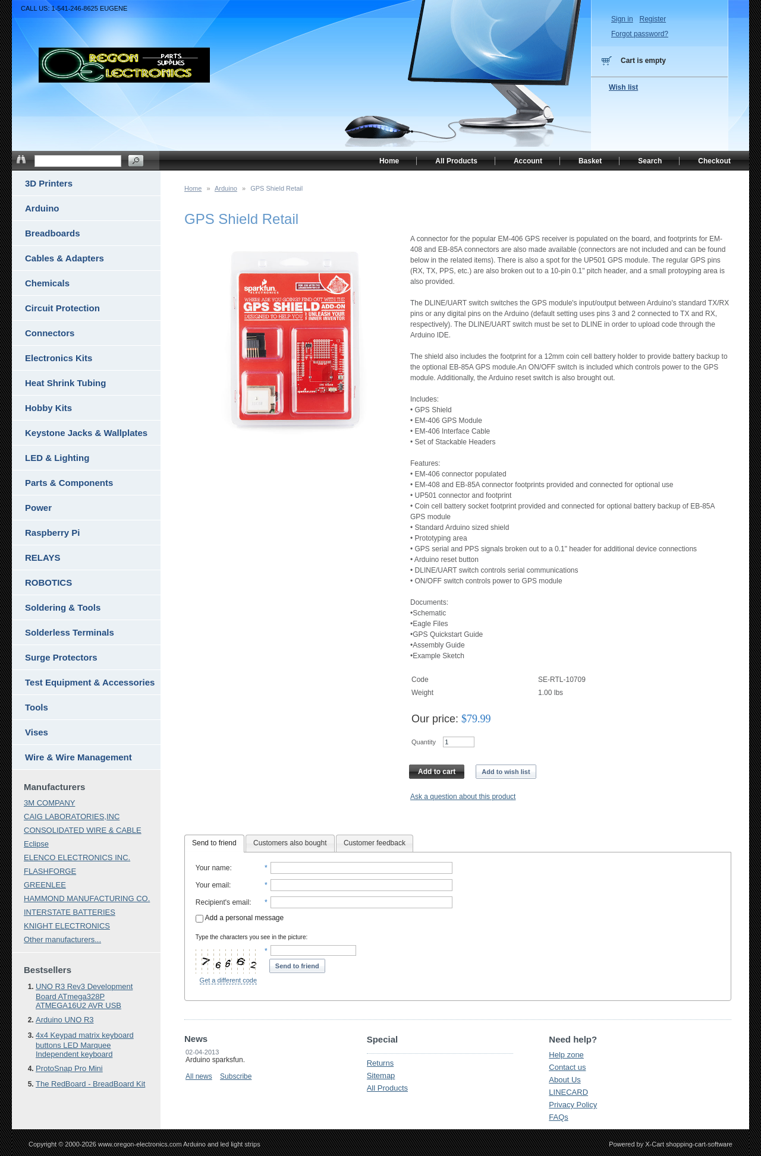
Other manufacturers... (62, 939)
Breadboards (52, 233)
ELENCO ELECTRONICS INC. (77, 857)
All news (198, 1076)
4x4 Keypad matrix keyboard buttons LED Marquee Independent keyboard (85, 1045)
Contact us (567, 1067)
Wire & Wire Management (78, 757)
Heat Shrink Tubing (65, 383)
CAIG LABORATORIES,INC (72, 816)
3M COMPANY (49, 802)
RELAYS (42, 557)
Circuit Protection (62, 308)
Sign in (622, 19)
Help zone (566, 1054)
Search (650, 161)
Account (528, 161)
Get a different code (228, 980)
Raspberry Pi (52, 533)
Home (193, 188)
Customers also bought (289, 843)
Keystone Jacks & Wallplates (86, 433)
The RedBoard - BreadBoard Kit (90, 1083)
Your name (213, 868)
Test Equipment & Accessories (90, 682)
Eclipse (36, 843)
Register (652, 19)
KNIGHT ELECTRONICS (67, 925)
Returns (380, 1063)
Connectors (49, 333)
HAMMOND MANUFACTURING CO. (87, 898)
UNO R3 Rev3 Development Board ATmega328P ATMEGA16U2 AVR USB (84, 996)
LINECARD (568, 1092)
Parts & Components (69, 483)
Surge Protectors (61, 657)
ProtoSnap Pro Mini (69, 1068)
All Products (387, 1088)
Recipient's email (222, 902)
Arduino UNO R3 (65, 1019)
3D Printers (49, 183)
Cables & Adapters (64, 258)
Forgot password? (639, 34)
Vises (36, 732)
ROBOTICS (48, 582)
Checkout (714, 161)
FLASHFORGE (50, 871)
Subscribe (235, 1076)
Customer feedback (374, 843)
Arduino (226, 188)
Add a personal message (240, 918)
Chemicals (47, 283)
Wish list (623, 87)
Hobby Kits (48, 408)
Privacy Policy (573, 1104)
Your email (212, 885)
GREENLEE (45, 884)
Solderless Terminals (69, 632)
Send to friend (214, 843)
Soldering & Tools (62, 607)
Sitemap (381, 1075)
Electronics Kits (58, 358)
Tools (36, 707)
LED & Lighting (57, 458)
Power (38, 508)
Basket (590, 161)
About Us (564, 1079)
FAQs (558, 1117)
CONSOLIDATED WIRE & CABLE (82, 830)
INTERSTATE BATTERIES (69, 912)
